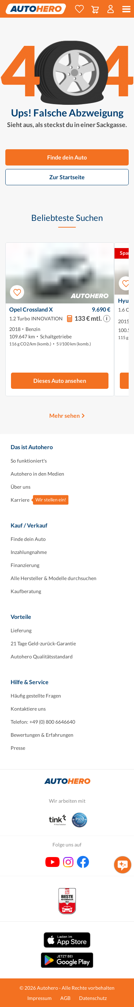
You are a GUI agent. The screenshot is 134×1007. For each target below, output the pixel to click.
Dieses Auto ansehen (59, 380)
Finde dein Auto (67, 157)
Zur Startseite (67, 177)
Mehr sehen (64, 415)
